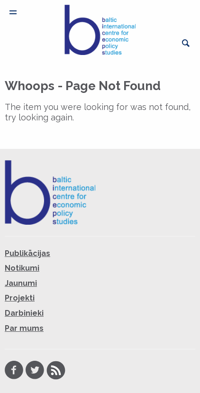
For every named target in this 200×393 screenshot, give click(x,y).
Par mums (24, 328)
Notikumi (22, 268)
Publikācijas (27, 253)
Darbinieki (24, 313)
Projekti (20, 297)
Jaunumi (21, 283)
